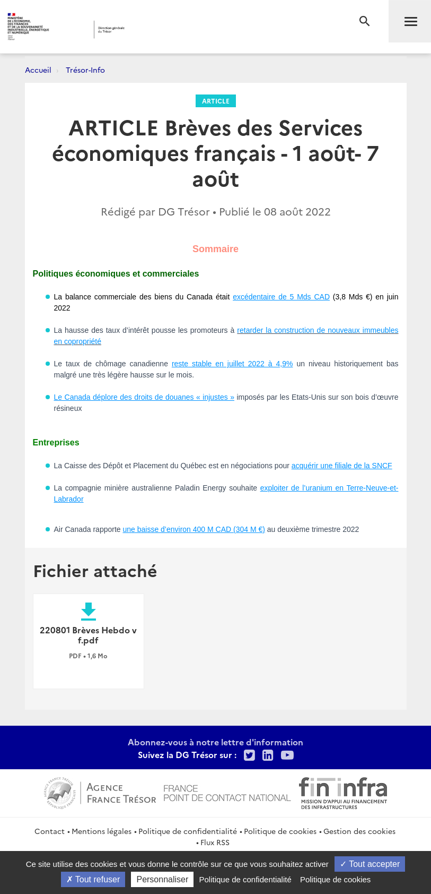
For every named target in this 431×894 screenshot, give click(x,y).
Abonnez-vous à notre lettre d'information (215, 741)
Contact (49, 831)
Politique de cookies (280, 831)
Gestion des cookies (359, 831)
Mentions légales (101, 831)
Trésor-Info (85, 69)
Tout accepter (370, 864)
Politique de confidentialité (187, 831)
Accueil (38, 69)
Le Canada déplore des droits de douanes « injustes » (144, 397)
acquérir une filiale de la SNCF (342, 465)
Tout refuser (93, 879)
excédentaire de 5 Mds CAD (281, 297)
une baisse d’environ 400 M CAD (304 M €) (193, 529)
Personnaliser (162, 879)
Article (216, 100)
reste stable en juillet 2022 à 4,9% (232, 363)
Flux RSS (215, 842)
